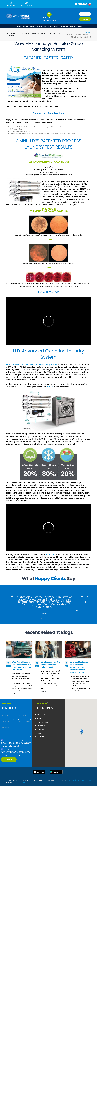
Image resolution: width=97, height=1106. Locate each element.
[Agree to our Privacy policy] (2, 740)
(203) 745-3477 (10, 3)
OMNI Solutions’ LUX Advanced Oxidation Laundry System (31, 364)
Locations (85, 19)
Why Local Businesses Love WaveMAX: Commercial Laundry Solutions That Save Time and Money (79, 667)
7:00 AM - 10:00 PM (26, 4)
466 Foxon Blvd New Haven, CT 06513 (79, 780)
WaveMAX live (42, 714)
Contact (80, 26)
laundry (49, 387)
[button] (41, 620)
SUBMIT (8, 759)
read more (16, 694)
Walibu (34, 783)
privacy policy (26, 780)
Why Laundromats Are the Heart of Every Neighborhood (51, 664)
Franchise (85, 14)
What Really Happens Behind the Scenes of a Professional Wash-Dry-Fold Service (22, 666)
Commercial (64, 26)
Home (19, 26)
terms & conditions (13, 740)
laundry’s (50, 554)
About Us (72, 26)
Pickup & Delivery (53, 26)
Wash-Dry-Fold (41, 26)
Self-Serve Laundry (28, 26)
